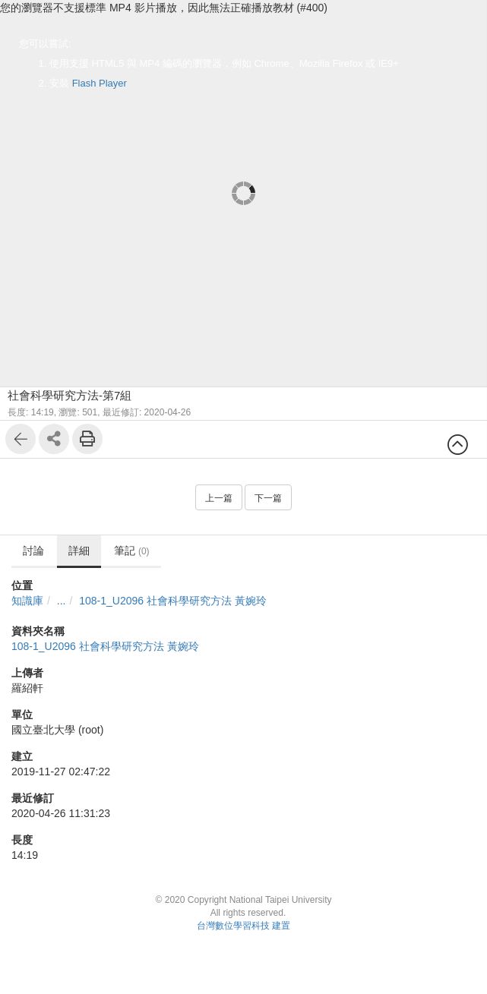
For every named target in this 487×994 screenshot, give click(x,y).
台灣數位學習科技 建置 (243, 925)
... (61, 601)
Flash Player (99, 83)
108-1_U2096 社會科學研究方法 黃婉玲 (173, 601)
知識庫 (27, 601)
